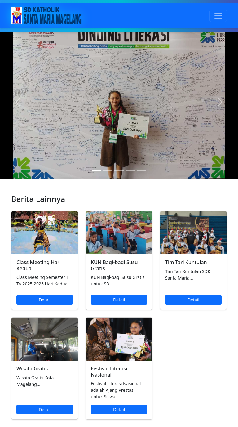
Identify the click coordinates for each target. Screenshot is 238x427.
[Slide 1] (96, 170)
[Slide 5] (141, 170)
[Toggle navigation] (218, 16)
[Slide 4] (130, 170)
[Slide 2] (107, 170)
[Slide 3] (119, 170)
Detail (45, 300)
